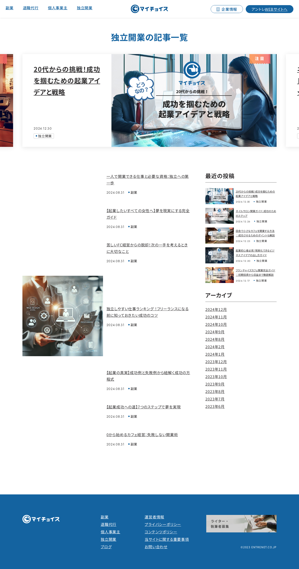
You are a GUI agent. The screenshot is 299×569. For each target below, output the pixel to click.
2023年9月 (215, 384)
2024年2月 (215, 346)
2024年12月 (216, 309)
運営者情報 (154, 517)
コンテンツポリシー (161, 532)
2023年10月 (216, 376)
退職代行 (31, 7)
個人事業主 (58, 7)
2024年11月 (216, 317)
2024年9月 (215, 332)
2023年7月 (215, 399)
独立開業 (85, 7)
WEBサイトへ (270, 9)
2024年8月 (215, 339)
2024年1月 (215, 354)
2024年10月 (216, 324)
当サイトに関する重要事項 (167, 539)
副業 (10, 7)
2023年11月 (216, 369)
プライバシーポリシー (163, 524)
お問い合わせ (156, 546)
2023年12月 (216, 361)
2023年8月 (215, 391)
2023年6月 (215, 406)
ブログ (106, 546)
